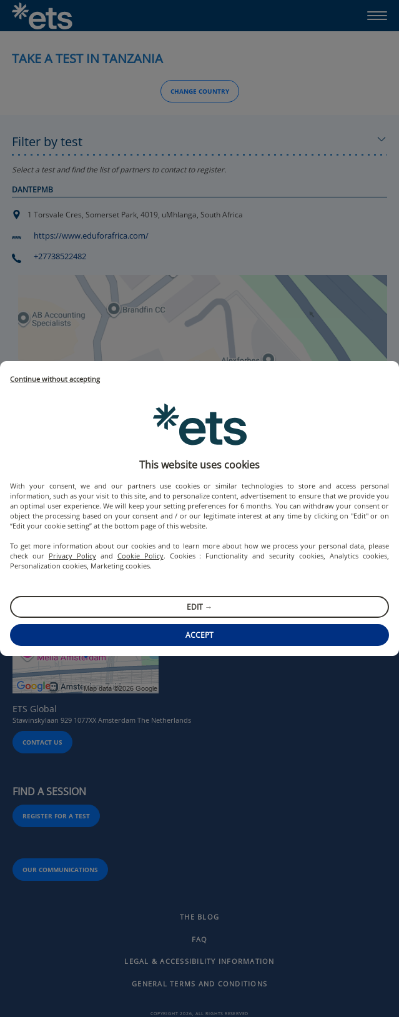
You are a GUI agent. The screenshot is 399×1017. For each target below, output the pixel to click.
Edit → (199, 607)
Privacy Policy (72, 555)
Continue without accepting (55, 379)
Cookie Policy (140, 555)
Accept (199, 635)
